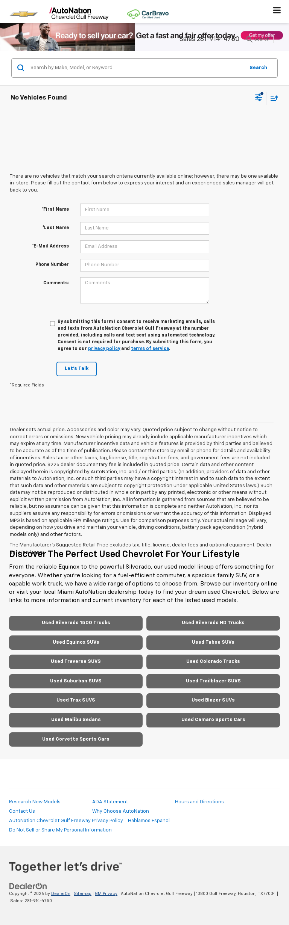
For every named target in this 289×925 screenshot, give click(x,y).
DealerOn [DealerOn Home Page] (60, 894)
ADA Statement (110, 802)
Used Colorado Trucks (213, 661)
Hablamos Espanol (149, 820)
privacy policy (104, 349)
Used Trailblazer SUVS (213, 681)
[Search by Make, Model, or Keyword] (136, 68)
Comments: (56, 283)
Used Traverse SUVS (76, 661)
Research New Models (35, 802)
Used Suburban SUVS (76, 681)
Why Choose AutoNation (120, 811)
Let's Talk (76, 368)
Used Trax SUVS (75, 700)
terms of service (150, 349)
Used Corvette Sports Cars (76, 739)
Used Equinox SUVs (76, 642)
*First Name (55, 209)
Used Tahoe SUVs (213, 642)
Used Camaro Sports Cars (213, 719)
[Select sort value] (272, 98)
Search (258, 67)
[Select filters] (258, 98)
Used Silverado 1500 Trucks (76, 622)
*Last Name (56, 228)
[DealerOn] (28, 886)
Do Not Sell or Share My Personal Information (60, 830)
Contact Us (22, 811)
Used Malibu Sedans (76, 719)
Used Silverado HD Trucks (213, 622)
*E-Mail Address (50, 246)
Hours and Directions (199, 802)
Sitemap (82, 894)
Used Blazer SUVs (213, 700)
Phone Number (52, 265)
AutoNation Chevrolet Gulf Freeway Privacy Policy (66, 820)
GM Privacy (106, 894)
